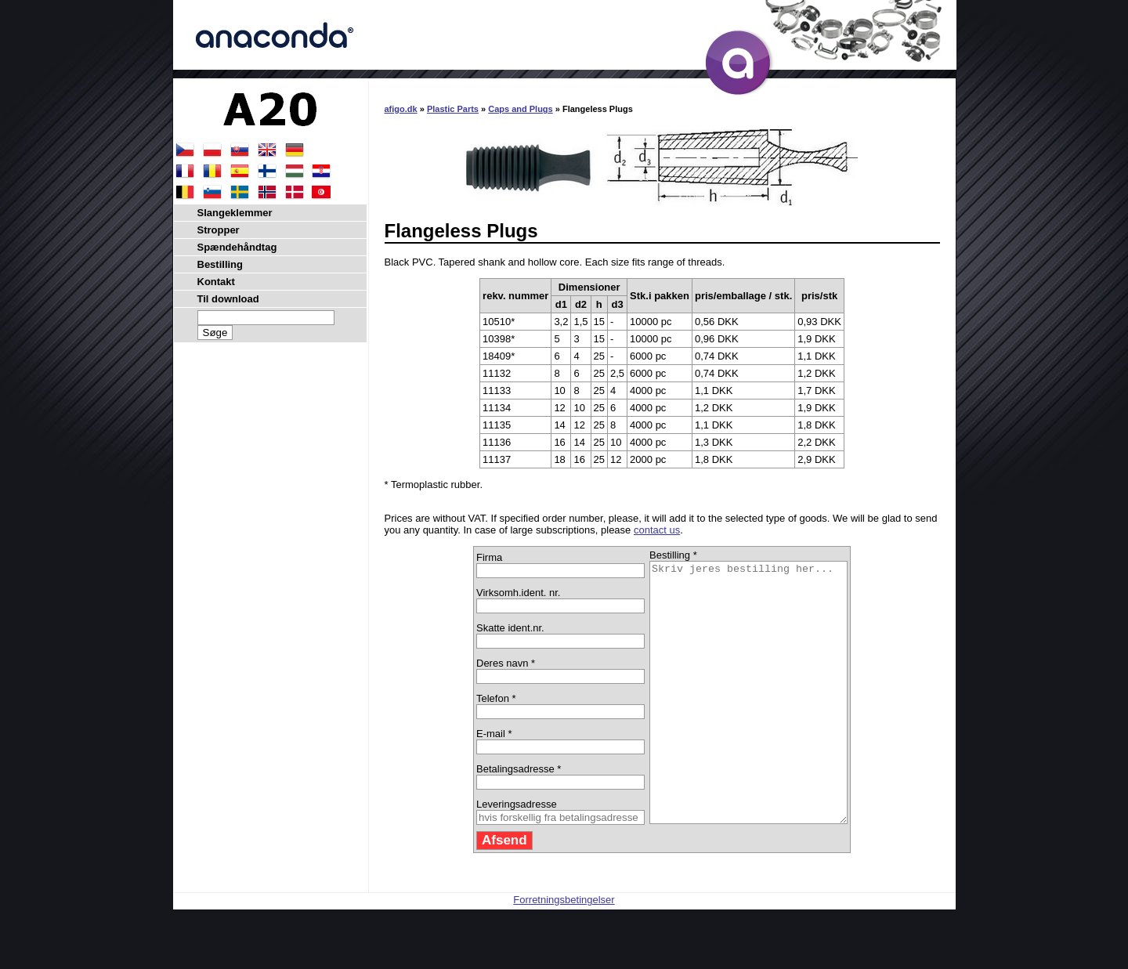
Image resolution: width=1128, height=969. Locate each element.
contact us (657, 530)
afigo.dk (401, 109)
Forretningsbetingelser (563, 951)
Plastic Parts (453, 109)
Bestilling (220, 264)
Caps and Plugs (520, 109)
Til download (228, 299)
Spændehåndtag (237, 247)
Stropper (218, 230)
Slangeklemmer (235, 213)
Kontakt (216, 281)
